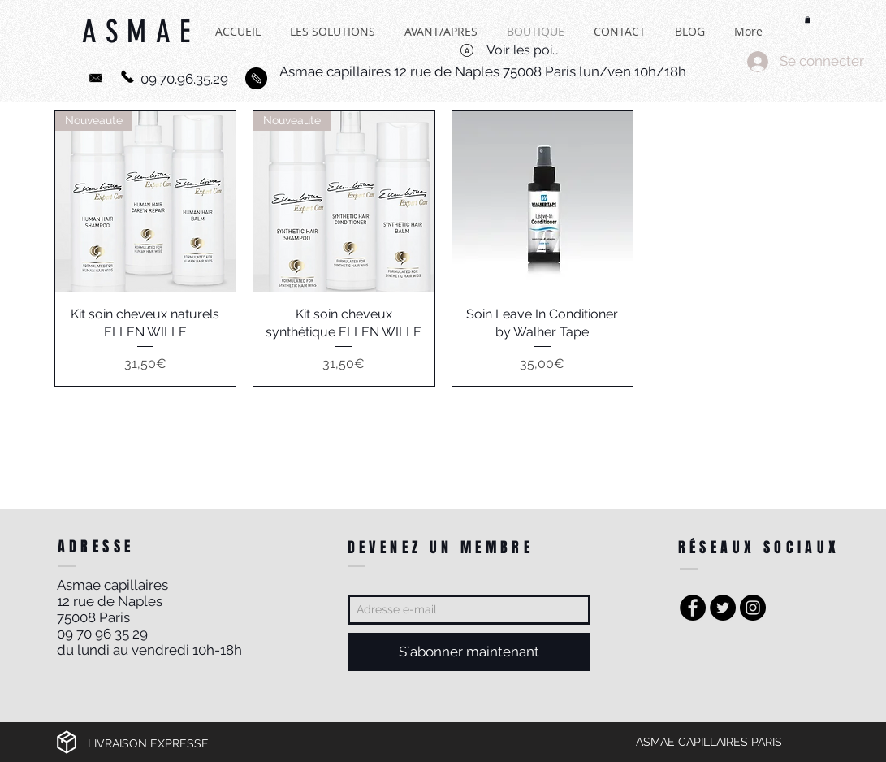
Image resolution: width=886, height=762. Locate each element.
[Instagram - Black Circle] (753, 608)
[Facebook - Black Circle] (693, 608)
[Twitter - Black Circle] (723, 608)
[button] (807, 19)
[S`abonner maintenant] (469, 652)
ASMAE (141, 40)
